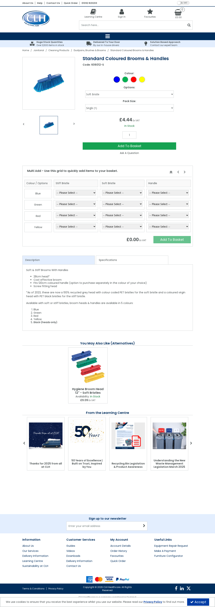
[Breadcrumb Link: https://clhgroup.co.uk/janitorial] (38, 50)
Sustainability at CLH (35, 566)
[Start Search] (189, 25)
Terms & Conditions (33, 588)
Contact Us (53, 3)
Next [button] (74, 126)
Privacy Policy (55, 588)
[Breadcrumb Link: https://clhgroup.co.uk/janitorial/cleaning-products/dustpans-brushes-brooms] (90, 50)
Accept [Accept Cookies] (198, 602)
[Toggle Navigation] (107, 36)
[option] (48, 83)
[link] (176, 588)
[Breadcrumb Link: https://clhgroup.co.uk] (25, 50)
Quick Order (71, 3)
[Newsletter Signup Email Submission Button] (144, 526)
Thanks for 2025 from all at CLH (45, 465)
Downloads (73, 556)
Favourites (117, 556)
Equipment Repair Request (171, 546)
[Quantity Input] (129, 135)
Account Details (120, 546)
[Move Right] (184, 172)
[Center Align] (171, 172)
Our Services (30, 551)
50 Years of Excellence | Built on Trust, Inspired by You (86, 464)
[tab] (58, 260)
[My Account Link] (121, 13)
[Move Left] (178, 172)
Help (40, 3)
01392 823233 (89, 3)
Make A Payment (165, 551)
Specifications (108, 260)
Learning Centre (32, 561)
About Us (27, 3)
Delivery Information (35, 556)
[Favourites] (150, 13)
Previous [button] (23, 126)
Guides (70, 546)
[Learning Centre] (93, 13)
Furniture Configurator (168, 556)
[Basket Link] (178, 14)
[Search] (132, 25)
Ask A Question (129, 153)
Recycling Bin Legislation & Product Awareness (128, 465)
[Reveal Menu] (107, 36)
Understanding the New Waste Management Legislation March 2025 (169, 464)
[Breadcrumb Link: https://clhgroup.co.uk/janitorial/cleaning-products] (58, 50)
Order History (118, 551)
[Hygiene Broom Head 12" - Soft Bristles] (88, 366)
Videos (70, 551)
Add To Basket (129, 146)
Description (32, 260)
